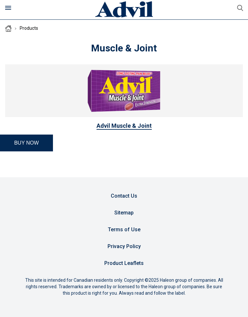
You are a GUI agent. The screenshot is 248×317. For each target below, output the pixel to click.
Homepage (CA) (8, 28)
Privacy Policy (124, 246)
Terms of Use (124, 229)
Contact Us (124, 196)
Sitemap (124, 213)
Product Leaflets (124, 263)
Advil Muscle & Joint (124, 125)
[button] (26, 143)
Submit (240, 8)
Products (29, 28)
